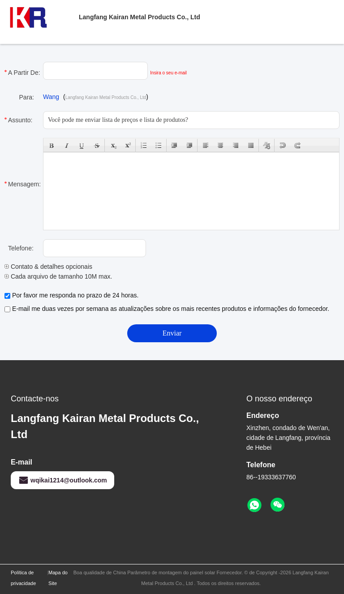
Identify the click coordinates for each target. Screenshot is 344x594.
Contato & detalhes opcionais (48, 266)
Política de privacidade (23, 578)
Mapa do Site (58, 578)
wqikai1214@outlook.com (62, 480)
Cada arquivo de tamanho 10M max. (58, 276)
